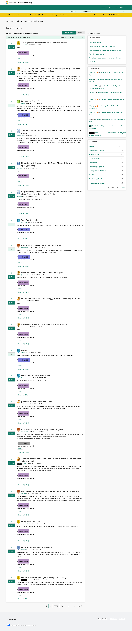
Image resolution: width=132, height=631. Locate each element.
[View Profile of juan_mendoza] (25, 275)
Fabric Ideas (38, 21)
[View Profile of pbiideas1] (19, 73)
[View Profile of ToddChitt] (95, 126)
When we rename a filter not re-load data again (42, 272)
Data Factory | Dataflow (96, 179)
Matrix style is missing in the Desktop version (41, 245)
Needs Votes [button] (23, 53)
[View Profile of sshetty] (23, 103)
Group (24, 350)
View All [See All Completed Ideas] (92, 62)
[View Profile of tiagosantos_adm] (26, 378)
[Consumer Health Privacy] (29, 625)
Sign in (110, 7)
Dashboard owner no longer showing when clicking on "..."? (47, 577)
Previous (111, 187)
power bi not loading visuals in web (36, 401)
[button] (69, 32)
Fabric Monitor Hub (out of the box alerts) (102, 46)
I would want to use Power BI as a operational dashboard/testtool (50, 491)
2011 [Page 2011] (69, 606)
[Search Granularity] (74, 11)
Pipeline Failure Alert (95, 42)
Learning (75, 2)
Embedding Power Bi (30, 101)
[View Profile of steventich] (24, 45)
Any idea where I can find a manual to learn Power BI (44, 324)
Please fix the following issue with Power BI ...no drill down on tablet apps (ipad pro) (51, 164)
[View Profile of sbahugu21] (24, 403)
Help (115, 7)
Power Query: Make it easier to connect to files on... (105, 58)
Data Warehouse (94, 175)
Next (123, 187)
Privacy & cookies (102, 619)
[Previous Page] (43, 604)
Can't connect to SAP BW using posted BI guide (42, 429)
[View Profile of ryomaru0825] (93, 86)
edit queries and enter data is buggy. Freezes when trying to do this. (51, 298)
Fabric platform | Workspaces (98, 171)
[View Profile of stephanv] (29, 580)
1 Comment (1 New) (23, 95)
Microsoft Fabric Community (18, 21)
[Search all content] (104, 11)
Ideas (51, 2)
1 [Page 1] (46, 606)
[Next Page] (84, 604)
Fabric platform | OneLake (97, 183)
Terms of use (113, 619)
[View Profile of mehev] (23, 301)
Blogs (68, 2)
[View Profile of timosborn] (92, 92)
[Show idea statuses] (77, 37)
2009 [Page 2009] (56, 606)
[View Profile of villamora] (19, 168)
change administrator (30, 521)
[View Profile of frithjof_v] (92, 72)
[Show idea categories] (65, 37)
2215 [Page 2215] (80, 606)
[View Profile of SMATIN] (97, 133)
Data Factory (93, 163)
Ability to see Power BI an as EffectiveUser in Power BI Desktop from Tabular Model (51, 460)
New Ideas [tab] (26, 37)
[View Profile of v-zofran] (25, 463)
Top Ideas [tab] (19, 37)
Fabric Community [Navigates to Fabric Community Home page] (25, 2)
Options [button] (80, 32)
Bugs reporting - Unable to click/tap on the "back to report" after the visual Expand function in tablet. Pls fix (51, 192)
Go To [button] (121, 7)
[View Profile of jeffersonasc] (24, 352)
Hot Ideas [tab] (11, 37)
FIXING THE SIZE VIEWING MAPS (35, 375)
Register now (120, 15)
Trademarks (122, 619)
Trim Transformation (30, 220)
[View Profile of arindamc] (98, 119)
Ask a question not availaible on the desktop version (44, 42)
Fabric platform (94, 154)
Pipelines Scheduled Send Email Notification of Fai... (105, 50)
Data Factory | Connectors (97, 150)
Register (103, 7)
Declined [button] (24, 443)
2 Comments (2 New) (23, 185)
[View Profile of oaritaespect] (24, 327)
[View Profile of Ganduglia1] (20, 135)
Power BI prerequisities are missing (36, 547)
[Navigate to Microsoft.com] (11, 2)
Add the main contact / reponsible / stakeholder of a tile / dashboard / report (51, 131)
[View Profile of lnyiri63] (23, 549)
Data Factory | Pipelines (96, 167)
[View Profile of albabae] (91, 79)
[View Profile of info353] (23, 493)
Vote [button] (12, 47)
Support (83, 2)
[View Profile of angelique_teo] (25, 431)
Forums (36, 2)
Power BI (20, 58)
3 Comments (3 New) (23, 62)
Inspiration (44, 2)
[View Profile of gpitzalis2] (24, 222)
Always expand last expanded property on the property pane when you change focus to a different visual (50, 69)
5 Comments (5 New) (23, 239)
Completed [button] (24, 115)
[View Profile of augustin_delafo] (25, 523)
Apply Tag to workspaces (96, 54)
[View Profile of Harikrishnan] (25, 247)
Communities (60, 2)
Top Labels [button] (92, 141)
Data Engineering (94, 158)
